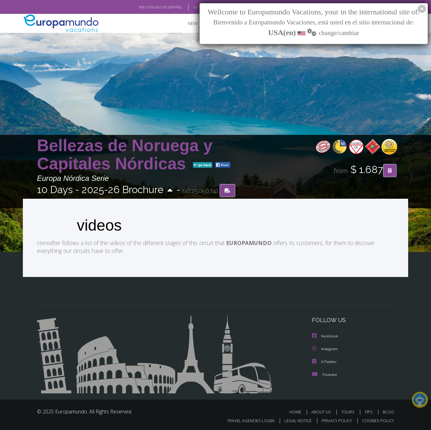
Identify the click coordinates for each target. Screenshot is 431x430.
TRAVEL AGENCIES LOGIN (244, 419)
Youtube (324, 373)
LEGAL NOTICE (294, 419)
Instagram (325, 348)
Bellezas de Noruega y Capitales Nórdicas (124, 154)
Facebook (325, 335)
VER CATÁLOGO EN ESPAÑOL (146, 7)
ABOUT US (323, 410)
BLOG (388, 410)
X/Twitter (324, 360)
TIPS (369, 410)
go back (202, 165)
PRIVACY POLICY (334, 419)
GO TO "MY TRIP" (196, 7)
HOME (298, 410)
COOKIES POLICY (376, 419)
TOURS (349, 410)
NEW (186, 23)
